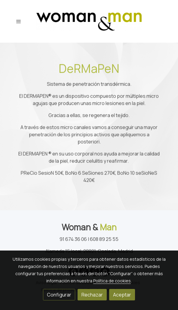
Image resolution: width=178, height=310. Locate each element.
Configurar (59, 294)
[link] (89, 21)
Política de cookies (112, 281)
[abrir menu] (19, 21)
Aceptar (122, 294)
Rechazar (92, 294)
